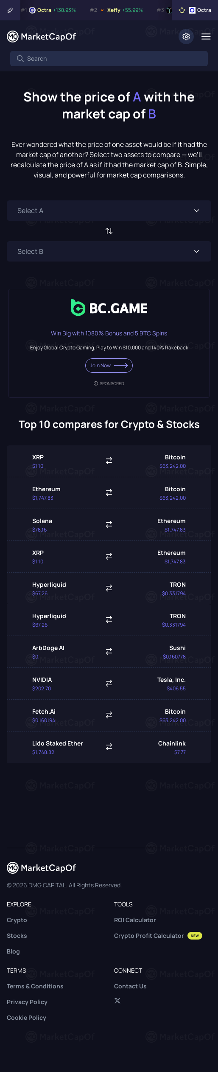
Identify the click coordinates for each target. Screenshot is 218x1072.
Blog (13, 951)
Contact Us (130, 986)
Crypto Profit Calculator (158, 935)
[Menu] (206, 36)
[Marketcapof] (41, 36)
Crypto (17, 920)
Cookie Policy (26, 1017)
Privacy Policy (27, 1002)
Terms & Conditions (35, 986)
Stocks (17, 935)
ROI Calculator (135, 920)
